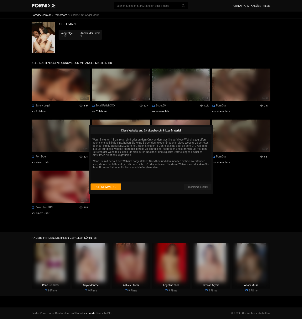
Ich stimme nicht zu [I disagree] (198, 187)
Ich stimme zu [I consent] (106, 187)
